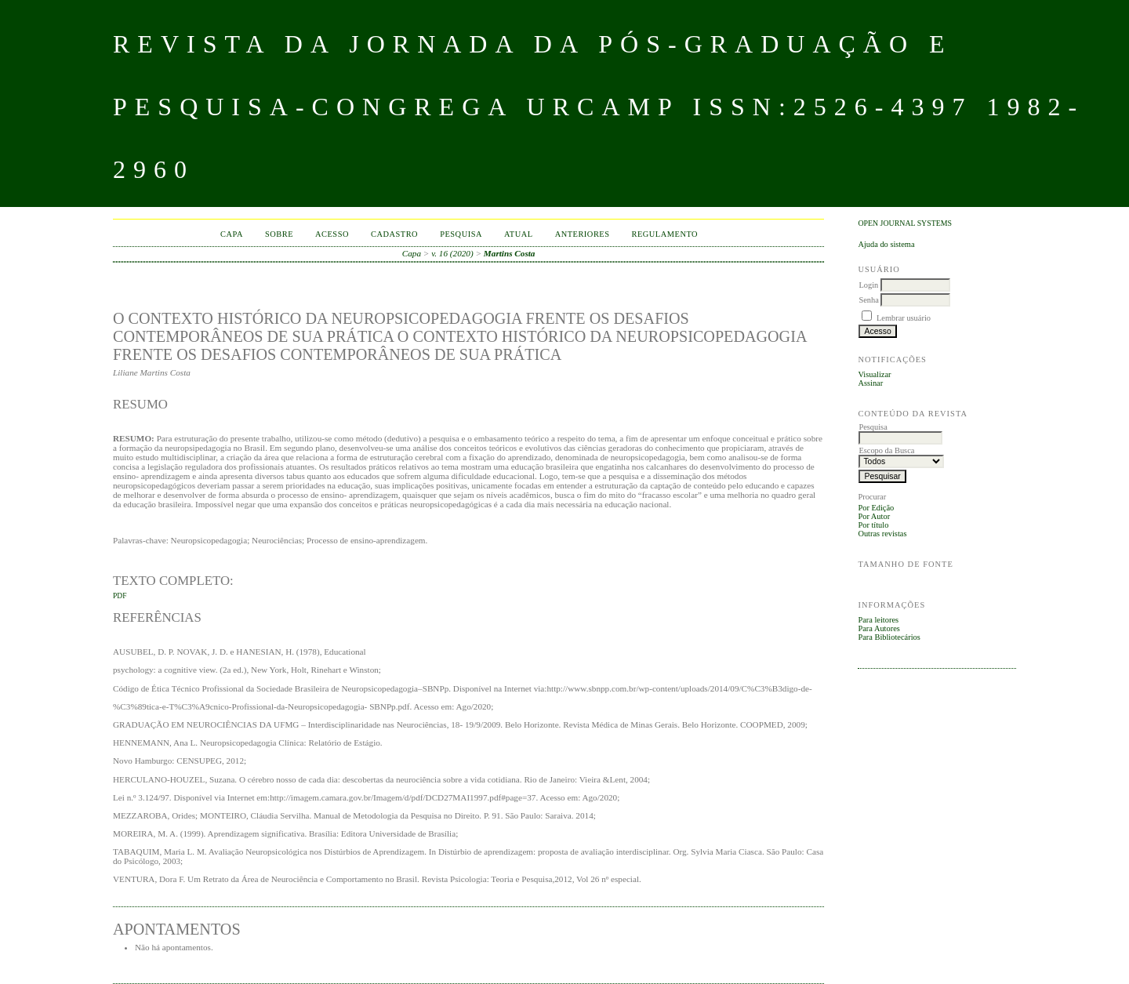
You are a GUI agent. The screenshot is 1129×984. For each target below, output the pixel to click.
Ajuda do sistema (886, 244)
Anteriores (582, 234)
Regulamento (665, 234)
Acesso (332, 234)
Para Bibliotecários (889, 637)
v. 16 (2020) (452, 253)
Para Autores (878, 628)
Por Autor (874, 516)
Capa (231, 234)
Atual (518, 234)
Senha (868, 300)
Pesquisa (461, 234)
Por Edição (876, 507)
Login (868, 285)
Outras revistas (882, 533)
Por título (873, 525)
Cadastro (394, 234)
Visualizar (874, 374)
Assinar (870, 383)
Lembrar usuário (904, 318)
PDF (119, 596)
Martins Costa (509, 253)
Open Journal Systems (905, 223)
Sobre (279, 234)
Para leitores (878, 619)
